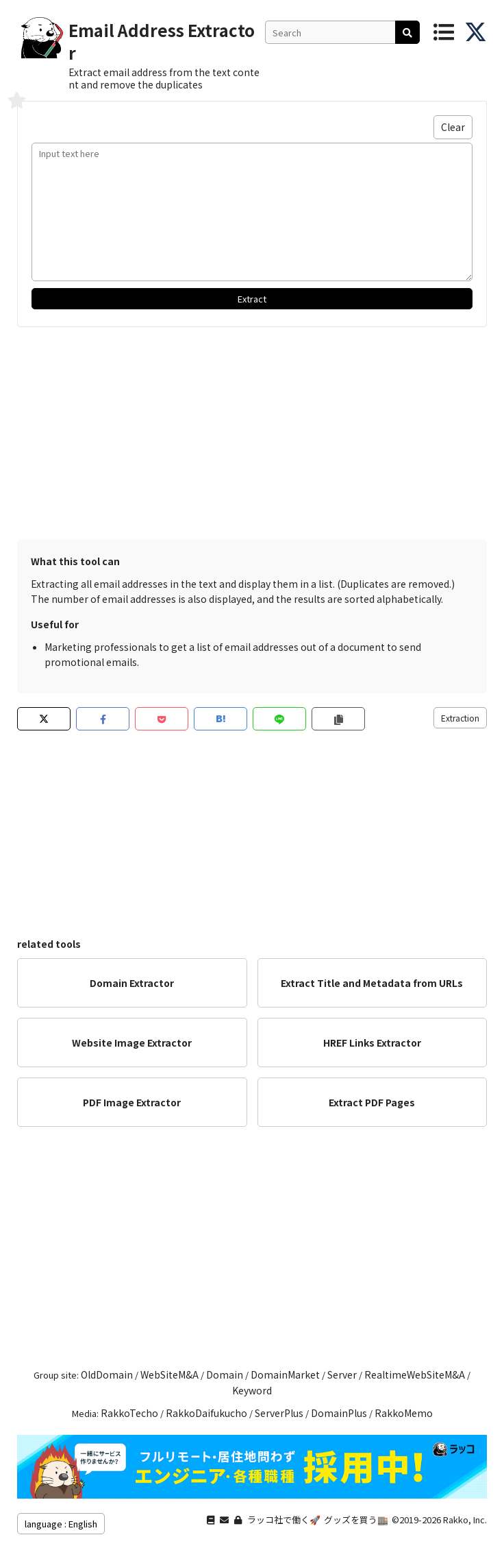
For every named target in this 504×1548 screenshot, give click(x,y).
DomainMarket (285, 1374)
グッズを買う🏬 (356, 1519)
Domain (224, 1374)
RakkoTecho (129, 1413)
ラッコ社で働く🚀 (283, 1519)
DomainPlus (339, 1413)
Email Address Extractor (161, 41)
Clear (453, 127)
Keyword (252, 1390)
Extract (252, 298)
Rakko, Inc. (465, 1519)
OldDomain (107, 1374)
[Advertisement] (252, 430)
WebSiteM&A (169, 1374)
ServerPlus (279, 1413)
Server (342, 1374)
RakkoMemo (404, 1413)
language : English (61, 1523)
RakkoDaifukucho (206, 1413)
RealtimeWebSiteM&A (414, 1374)
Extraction (460, 718)
